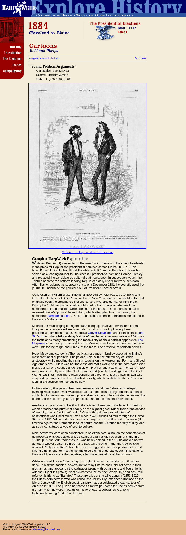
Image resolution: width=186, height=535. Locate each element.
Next (144, 58)
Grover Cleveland (99, 333)
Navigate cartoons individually (43, 58)
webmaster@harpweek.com (45, 529)
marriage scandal (58, 315)
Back (137, 58)
